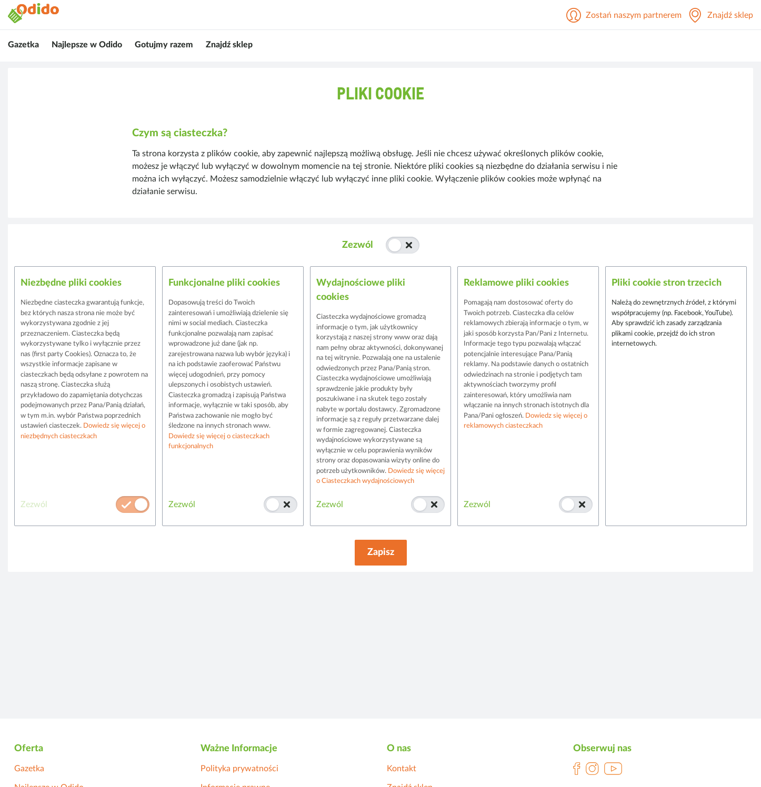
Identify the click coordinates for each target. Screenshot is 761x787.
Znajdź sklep (229, 45)
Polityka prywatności (239, 768)
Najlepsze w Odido (87, 45)
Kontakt (401, 768)
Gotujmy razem (164, 45)
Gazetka (23, 45)
